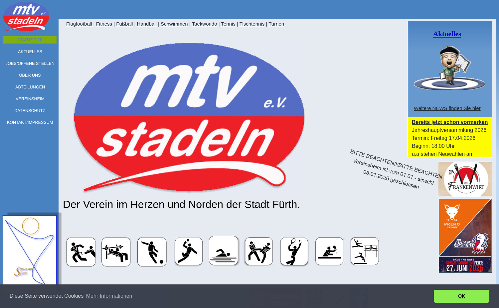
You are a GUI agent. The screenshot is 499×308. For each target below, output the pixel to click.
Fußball (124, 24)
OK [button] (461, 296)
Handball (147, 24)
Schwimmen (174, 24)
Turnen (276, 24)
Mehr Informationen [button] (109, 296)
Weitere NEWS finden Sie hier (447, 108)
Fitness (104, 24)
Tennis (228, 24)
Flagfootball (79, 24)
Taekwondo (204, 24)
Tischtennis (252, 24)
